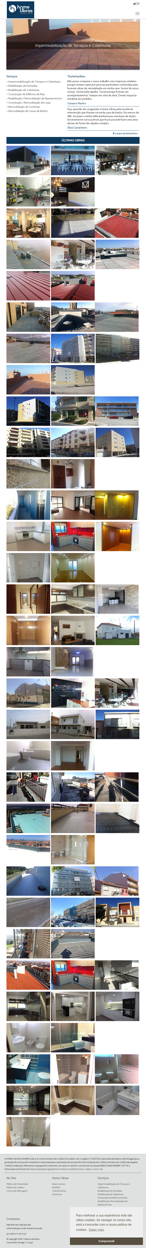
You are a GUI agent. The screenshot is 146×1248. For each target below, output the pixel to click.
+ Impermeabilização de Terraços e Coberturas (33, 81)
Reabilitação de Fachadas (110, 1191)
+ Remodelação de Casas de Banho (27, 111)
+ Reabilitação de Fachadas (21, 85)
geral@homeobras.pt (16, 1233)
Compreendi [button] (106, 1241)
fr (139, 3)
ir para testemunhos (125, 133)
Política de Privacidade (17, 1184)
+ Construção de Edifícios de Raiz (25, 94)
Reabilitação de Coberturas (110, 1194)
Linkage (29, 1242)
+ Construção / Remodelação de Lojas (28, 102)
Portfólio (56, 1187)
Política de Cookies (15, 1187)
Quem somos (58, 1184)
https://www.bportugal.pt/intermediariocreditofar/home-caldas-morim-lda (66, 1169)
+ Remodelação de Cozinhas (23, 107)
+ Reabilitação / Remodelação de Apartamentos (34, 98)
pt (134, 3)
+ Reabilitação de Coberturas (23, 90)
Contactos (57, 1194)
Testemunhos (59, 1191)
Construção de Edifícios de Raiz (112, 1197)
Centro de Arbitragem (17, 1191)
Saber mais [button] (96, 1229)
